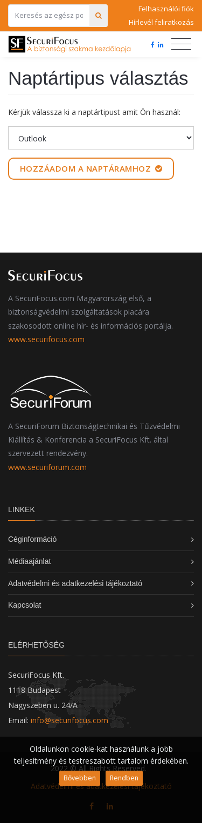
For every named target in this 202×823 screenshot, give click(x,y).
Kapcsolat (24, 605)
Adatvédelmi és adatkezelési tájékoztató (75, 583)
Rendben (124, 778)
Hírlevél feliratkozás (161, 22)
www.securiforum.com (47, 467)
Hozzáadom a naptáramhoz (91, 168)
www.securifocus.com (46, 339)
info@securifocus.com (69, 720)
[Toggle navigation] (181, 44)
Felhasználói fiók (166, 8)
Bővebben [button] (80, 778)
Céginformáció (32, 539)
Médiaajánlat (29, 561)
